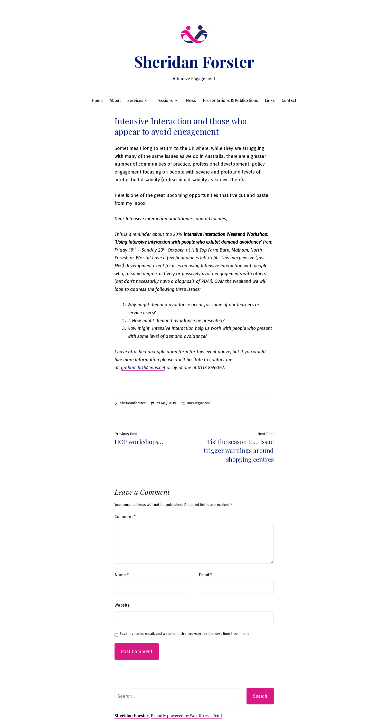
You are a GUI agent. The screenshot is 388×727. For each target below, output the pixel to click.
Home (97, 100)
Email (205, 574)
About (115, 100)
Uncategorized (198, 403)
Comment (125, 516)
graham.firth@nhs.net (143, 367)
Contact (289, 100)
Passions (164, 100)
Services (135, 100)
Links (270, 100)
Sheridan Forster (194, 61)
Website (122, 605)
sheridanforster (133, 403)
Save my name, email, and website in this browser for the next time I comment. (185, 634)
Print (217, 715)
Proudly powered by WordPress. (181, 715)
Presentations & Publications (230, 100)
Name (122, 574)
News (191, 100)
